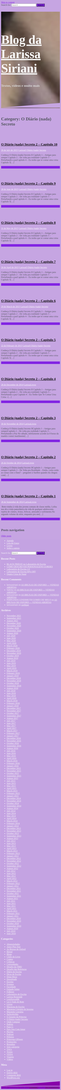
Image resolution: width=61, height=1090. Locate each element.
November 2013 (14, 831)
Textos (9, 1052)
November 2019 (14, 653)
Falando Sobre (13, 989)
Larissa (21, 150)
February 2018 (13, 703)
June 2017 (11, 723)
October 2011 (13, 893)
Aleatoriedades (13, 944)
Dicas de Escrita (14, 974)
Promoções (11, 1042)
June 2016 (11, 753)
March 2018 (12, 701)
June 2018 (11, 693)
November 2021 (14, 616)
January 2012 (13, 886)
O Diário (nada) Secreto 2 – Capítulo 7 (28, 261)
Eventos (10, 984)
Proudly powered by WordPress (15, 1087)
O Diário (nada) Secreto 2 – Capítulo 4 (28, 379)
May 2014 (11, 816)
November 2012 (14, 861)
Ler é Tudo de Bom (15, 1002)
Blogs (9, 954)
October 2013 (13, 833)
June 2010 (11, 933)
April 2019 (11, 668)
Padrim (10, 1024)
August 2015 (12, 778)
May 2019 (11, 666)
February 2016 (13, 763)
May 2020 (11, 641)
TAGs (9, 1049)
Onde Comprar (13, 1022)
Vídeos (10, 1059)
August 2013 (12, 838)
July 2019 (11, 661)
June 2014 (11, 813)
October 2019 (13, 656)
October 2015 (13, 773)
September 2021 (14, 618)
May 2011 (11, 906)
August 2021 (12, 621)
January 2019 (13, 676)
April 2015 (11, 788)
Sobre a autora (13, 548)
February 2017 (13, 733)
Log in (9, 1070)
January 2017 (13, 736)
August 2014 (12, 808)
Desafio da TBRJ (14, 967)
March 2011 (12, 911)
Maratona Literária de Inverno (20, 1009)
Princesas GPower (15, 1039)
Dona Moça (12, 977)
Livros (33, 385)
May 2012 (11, 876)
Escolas (10, 982)
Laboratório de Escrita (16, 994)
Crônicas (11, 962)
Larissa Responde (14, 997)
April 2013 (11, 848)
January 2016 (13, 766)
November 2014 (14, 801)
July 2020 (11, 636)
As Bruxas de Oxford (16, 949)
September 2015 (14, 776)
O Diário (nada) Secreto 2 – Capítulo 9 (28, 183)
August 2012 (12, 868)
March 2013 (12, 851)
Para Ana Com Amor (16, 1029)
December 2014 (14, 798)
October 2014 (13, 803)
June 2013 (11, 843)
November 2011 (14, 891)
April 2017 (11, 728)
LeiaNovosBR (13, 999)
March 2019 (12, 671)
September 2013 (14, 836)
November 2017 (14, 711)
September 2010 (14, 926)
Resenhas (11, 1044)
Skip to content (8, 2)
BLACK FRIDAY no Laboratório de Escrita (26, 564)
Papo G (10, 1027)
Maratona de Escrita (16, 1007)
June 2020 (11, 638)
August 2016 (12, 748)
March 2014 (12, 821)
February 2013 (13, 853)
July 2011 (11, 901)
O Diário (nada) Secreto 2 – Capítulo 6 (28, 301)
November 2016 (14, 741)
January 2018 (13, 706)
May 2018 (11, 696)
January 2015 (13, 796)
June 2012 (11, 873)
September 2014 (14, 806)
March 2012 (12, 881)
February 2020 (13, 648)
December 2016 (14, 738)
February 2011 (13, 913)
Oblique (41, 1087)
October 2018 (13, 683)
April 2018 (11, 698)
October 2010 (13, 923)
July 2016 (11, 751)
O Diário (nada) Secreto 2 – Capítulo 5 (28, 340)
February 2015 (13, 793)
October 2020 (13, 628)
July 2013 (11, 841)
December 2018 (14, 678)
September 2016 (14, 746)
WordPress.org (13, 1078)
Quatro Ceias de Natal (16, 574)
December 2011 (14, 888)
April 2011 (11, 908)
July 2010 (11, 931)
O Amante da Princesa (16, 1017)
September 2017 (14, 716)
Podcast (10, 1034)
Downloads (12, 979)
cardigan (25, 605)
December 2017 (14, 708)
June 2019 (11, 663)
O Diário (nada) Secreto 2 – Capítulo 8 (28, 222)
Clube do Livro (13, 957)
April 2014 (11, 818)
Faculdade (11, 987)
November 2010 (14, 921)
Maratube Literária (15, 1012)
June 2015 (11, 783)
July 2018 (11, 691)
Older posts (6, 536)
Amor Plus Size (14, 947)
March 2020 (12, 646)
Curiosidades (12, 964)
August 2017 (12, 718)
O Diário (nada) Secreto (35, 150)
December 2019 (14, 651)
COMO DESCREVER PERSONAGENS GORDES (30, 566)
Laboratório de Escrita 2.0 (18, 569)
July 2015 (11, 781)
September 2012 (14, 866)
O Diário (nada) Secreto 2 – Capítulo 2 (28, 457)
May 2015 (11, 786)
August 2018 (12, 688)
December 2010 (14, 918)
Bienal (9, 952)
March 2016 (12, 761)
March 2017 (12, 731)
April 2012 (11, 878)
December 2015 (14, 768)
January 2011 (12, 916)
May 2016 (11, 756)
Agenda (10, 540)
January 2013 (13, 856)
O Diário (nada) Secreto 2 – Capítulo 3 (28, 418)
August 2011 (12, 898)
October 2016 (13, 743)
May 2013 (11, 846)
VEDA (10, 1054)
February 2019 (13, 673)
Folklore (10, 992)
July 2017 (11, 721)
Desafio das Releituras (17, 969)
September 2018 (14, 686)
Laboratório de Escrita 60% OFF (21, 571)
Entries (12, 1073)
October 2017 (13, 713)
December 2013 (14, 828)
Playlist (10, 1032)
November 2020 (14, 626)
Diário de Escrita (14, 972)
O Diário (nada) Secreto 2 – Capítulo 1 (28, 496)
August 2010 (12, 928)
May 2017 (11, 726)
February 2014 (13, 823)
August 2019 (12, 658)
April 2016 (11, 758)
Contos (10, 959)
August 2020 (12, 633)
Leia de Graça (13, 543)
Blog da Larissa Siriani (21, 54)
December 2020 (14, 623)
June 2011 (11, 903)
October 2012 (13, 863)
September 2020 (14, 631)
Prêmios (10, 1037)
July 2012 (11, 871)
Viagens (10, 1057)
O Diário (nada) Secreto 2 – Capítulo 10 (29, 144)
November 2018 (14, 681)
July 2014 (11, 811)
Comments (14, 1075)
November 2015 (14, 771)
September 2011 (14, 896)
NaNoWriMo (12, 1014)
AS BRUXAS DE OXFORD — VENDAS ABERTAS (32, 601)
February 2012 (13, 883)
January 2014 (13, 826)
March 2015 (12, 791)
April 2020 (11, 643)
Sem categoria (13, 1047)
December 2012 (14, 858)
